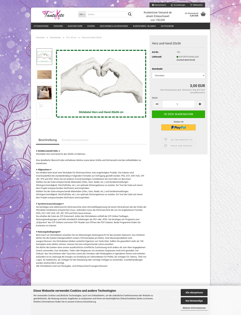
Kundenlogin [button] (178, 5)
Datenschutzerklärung (85, 301)
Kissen (91, 26)
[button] (158, 5)
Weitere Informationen (194, 308)
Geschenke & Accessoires (114, 26)
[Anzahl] (178, 104)
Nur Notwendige (194, 300)
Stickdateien (41, 26)
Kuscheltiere (75, 26)
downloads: (157, 69)
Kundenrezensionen (75, 140)
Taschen (58, 26)
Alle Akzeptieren (194, 292)
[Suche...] (82, 14)
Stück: (155, 98)
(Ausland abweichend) (186, 60)
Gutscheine (167, 26)
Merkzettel (196, 5)
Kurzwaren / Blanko (144, 26)
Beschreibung (47, 140)
